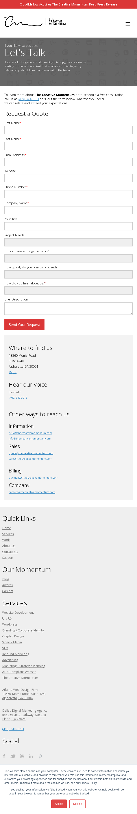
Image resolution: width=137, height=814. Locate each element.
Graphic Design (13, 636)
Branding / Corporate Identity (23, 630)
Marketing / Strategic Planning (23, 666)
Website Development (18, 612)
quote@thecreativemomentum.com (31, 453)
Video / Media (12, 642)
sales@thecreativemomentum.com (30, 459)
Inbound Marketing (15, 654)
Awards (7, 585)
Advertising (10, 660)
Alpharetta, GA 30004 (17, 698)
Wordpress (10, 624)
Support (7, 557)
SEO (5, 648)
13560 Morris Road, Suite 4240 (24, 694)
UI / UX (7, 618)
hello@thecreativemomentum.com (30, 433)
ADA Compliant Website (19, 672)
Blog (5, 579)
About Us (8, 546)
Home (6, 528)
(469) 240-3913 (28, 99)
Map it (13, 372)
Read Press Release (103, 4)
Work (6, 540)
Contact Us (10, 552)
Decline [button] (77, 803)
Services (8, 534)
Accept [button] (59, 803)
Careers (7, 591)
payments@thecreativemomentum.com (33, 477)
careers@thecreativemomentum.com (32, 492)
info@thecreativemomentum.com (30, 438)
